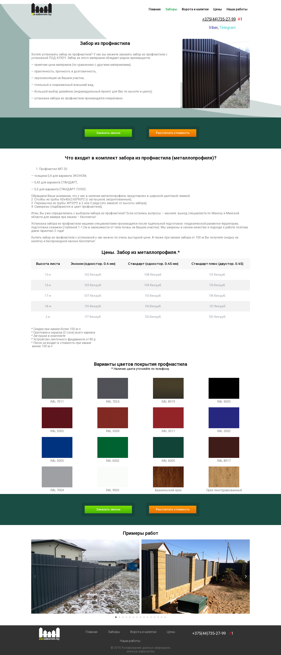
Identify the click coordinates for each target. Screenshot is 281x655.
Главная (155, 9)
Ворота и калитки (195, 9)
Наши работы (237, 9)
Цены (217, 9)
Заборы (171, 9)
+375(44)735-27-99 (219, 19)
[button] (108, 133)
